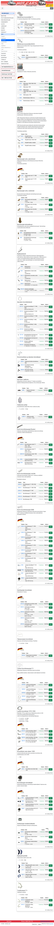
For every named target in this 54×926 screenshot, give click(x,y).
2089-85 (23, 699)
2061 (22, 270)
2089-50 (23, 553)
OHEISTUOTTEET (5, 63)
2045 (21, 237)
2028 (21, 24)
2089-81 (23, 689)
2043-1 (22, 199)
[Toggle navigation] (2, 8)
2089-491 (22, 454)
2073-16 (21, 319)
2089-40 (20, 484)
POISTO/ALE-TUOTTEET (7, 74)
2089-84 (23, 696)
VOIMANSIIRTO (4, 22)
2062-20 (22, 289)
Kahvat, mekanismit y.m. (6, 47)
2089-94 (23, 740)
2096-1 (21, 462)
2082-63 (22, 364)
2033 (20, 89)
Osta (51, 24)
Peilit (2, 43)
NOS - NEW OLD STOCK (7, 77)
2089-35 (22, 449)
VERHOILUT (3, 32)
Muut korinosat (4, 51)
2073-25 (21, 329)
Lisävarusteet (4, 42)
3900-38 (21, 344)
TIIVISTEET (3, 53)
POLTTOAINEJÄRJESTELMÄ (7, 18)
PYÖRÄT (3, 28)
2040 (22, 145)
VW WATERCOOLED (6, 70)
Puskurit (3, 36)
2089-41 (20, 487)
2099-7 (22, 831)
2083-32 (22, 369)
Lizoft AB (51, 923)
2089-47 (23, 540)
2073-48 (21, 338)
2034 (20, 94)
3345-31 (23, 904)
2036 (20, 100)
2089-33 (22, 444)
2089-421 (20, 496)
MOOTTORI (3, 15)
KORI (2, 34)
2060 (22, 266)
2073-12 (21, 311)
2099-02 (22, 611)
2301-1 (22, 865)
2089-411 (20, 490)
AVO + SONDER (4, 61)
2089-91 (23, 734)
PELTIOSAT (3, 55)
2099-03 (22, 617)
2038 (22, 139)
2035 (20, 97)
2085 (23, 390)
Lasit (2, 49)
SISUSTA (3, 30)
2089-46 (23, 537)
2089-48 (23, 545)
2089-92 (23, 737)
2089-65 (23, 655)
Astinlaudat (3, 38)
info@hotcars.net (45, 921)
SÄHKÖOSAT (4, 57)
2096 (21, 459)
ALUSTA (3, 24)
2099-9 (22, 841)
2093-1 (23, 768)
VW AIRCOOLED (5, 13)
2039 (22, 142)
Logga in (39, 924)
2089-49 (23, 550)
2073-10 (21, 306)
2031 (20, 87)
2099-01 (22, 607)
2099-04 (22, 624)
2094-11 (23, 558)
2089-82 (23, 692)
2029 (21, 27)
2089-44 (23, 526)
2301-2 (22, 869)
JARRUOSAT (4, 26)
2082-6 (22, 361)
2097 (22, 573)
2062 (22, 280)
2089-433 (20, 499)
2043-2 (22, 204)
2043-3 (22, 209)
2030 (20, 83)
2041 (22, 175)
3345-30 (23, 899)
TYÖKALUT (3, 59)
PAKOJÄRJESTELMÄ (5, 20)
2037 (22, 136)
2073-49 (21, 341)
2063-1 (22, 283)
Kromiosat (3, 40)
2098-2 (22, 578)
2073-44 (21, 334)
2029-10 (23, 57)
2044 (21, 232)
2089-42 (20, 493)
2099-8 (22, 836)
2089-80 (23, 684)
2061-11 (22, 275)
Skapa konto (34, 924)
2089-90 (23, 730)
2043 (22, 179)
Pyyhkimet (3, 45)
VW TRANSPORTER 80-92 (7, 66)
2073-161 (22, 324)
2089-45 (23, 532)
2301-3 (22, 874)
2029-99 (22, 30)
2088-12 (24, 416)
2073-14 (21, 316)
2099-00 (22, 603)
